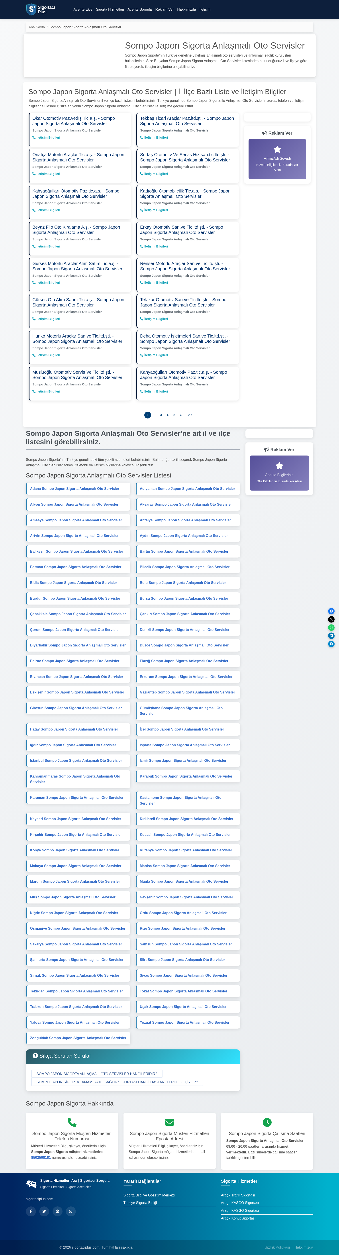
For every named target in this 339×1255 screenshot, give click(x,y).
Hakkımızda (186, 9)
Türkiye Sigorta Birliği (140, 1198)
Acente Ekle (83, 9)
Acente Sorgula (139, 9)
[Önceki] (181, 410)
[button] (97, 1069)
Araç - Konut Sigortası (238, 1213)
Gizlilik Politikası (277, 1242)
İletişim (205, 9)
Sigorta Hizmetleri (110, 9)
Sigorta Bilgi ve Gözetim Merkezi (149, 1190)
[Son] (189, 410)
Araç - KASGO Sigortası (240, 1198)
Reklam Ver (164, 9)
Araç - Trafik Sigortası (238, 1190)
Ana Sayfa (37, 27)
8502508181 (41, 1152)
